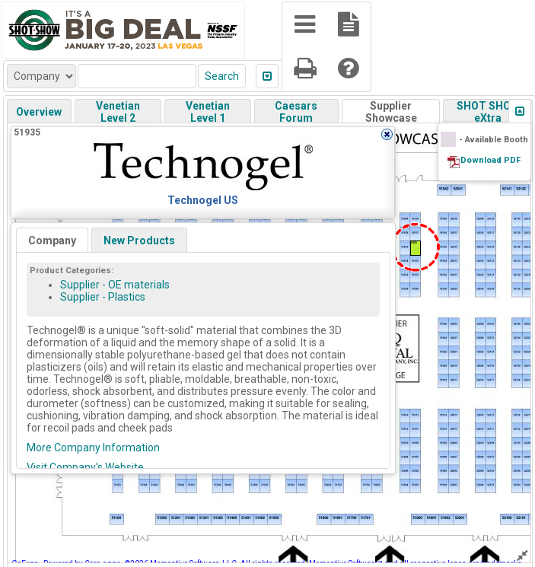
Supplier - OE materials (115, 285)
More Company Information (93, 447)
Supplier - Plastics (102, 297)
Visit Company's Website (85, 467)
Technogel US (202, 200)
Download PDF (490, 160)
